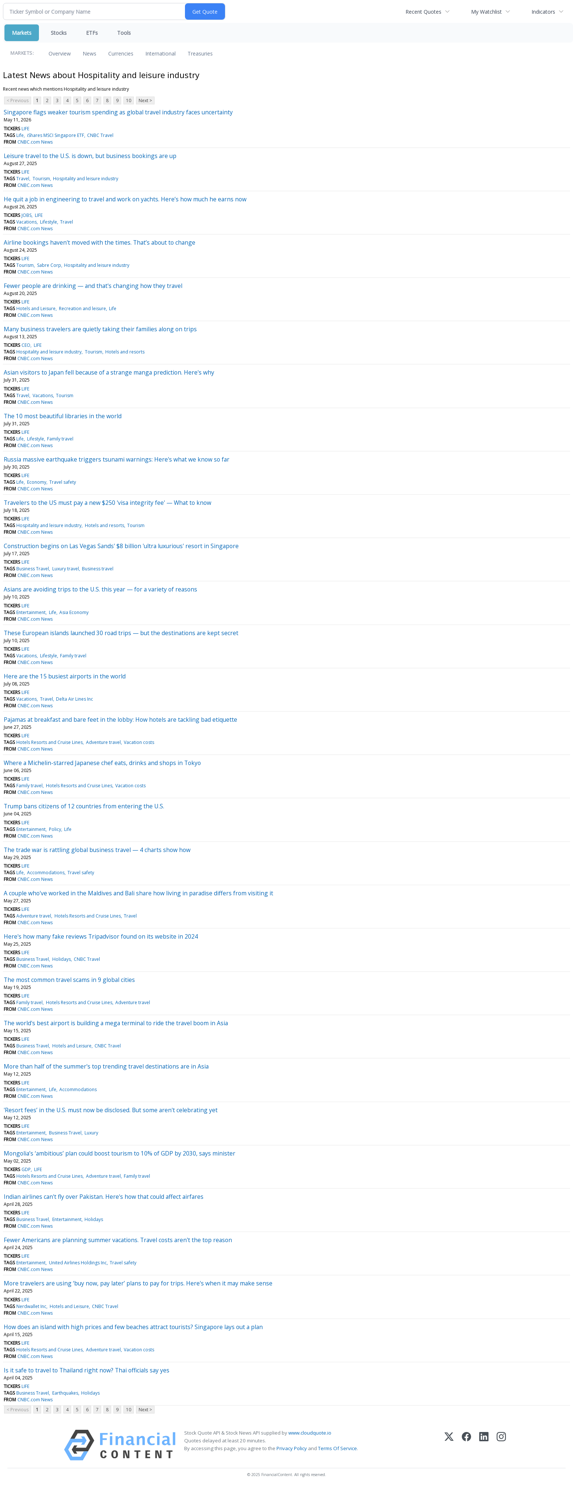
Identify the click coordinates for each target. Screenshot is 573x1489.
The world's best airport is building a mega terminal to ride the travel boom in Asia (116, 1023)
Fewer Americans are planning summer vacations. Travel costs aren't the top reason (118, 1240)
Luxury (91, 1133)
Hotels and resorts (125, 352)
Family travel (60, 439)
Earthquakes (65, 1393)
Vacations (26, 222)
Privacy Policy (291, 1448)
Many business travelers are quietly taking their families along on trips (100, 329)
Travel (22, 178)
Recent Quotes (423, 11)
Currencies (120, 53)
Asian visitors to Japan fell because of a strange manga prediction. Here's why (109, 372)
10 (128, 100)
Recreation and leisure (82, 308)
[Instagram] (501, 1445)
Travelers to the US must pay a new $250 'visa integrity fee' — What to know (107, 503)
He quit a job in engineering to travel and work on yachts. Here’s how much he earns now (125, 199)
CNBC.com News (35, 142)
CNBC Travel (100, 135)
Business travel (97, 569)
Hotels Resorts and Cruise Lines (49, 742)
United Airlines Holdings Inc (78, 1263)
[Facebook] (466, 1445)
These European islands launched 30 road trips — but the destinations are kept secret (121, 633)
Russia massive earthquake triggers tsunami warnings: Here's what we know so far (116, 459)
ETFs (92, 32)
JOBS (26, 215)
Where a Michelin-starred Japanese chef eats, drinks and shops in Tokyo (102, 763)
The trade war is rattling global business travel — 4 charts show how (97, 850)
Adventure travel (103, 742)
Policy (55, 829)
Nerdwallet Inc (31, 1306)
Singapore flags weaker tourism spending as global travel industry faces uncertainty (118, 112)
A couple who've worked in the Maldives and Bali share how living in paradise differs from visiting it (138, 893)
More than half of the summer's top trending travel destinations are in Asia (106, 1066)
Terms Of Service (337, 1448)
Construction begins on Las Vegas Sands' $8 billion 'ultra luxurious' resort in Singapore (121, 546)
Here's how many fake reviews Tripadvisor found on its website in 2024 (101, 936)
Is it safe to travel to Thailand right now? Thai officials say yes (86, 1370)
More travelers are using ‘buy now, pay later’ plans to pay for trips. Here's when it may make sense (138, 1283)
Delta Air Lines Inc (74, 699)
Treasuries (200, 53)
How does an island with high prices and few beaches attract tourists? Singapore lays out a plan (133, 1327)
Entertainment (31, 612)
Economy (36, 482)
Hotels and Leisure (36, 308)
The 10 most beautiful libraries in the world (63, 416)
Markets (22, 32)
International (160, 53)
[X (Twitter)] (449, 1445)
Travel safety (62, 482)
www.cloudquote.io (309, 1432)
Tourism (41, 178)
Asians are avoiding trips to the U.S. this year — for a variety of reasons (100, 589)
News (89, 53)
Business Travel (32, 569)
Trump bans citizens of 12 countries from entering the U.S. (84, 806)
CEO (25, 345)
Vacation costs (139, 742)
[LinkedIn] (483, 1445)
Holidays (61, 959)
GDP (26, 1169)
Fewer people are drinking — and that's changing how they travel (93, 286)
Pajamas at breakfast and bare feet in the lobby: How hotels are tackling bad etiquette (120, 719)
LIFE (25, 128)
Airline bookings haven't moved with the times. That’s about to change (99, 242)
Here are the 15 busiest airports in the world (65, 676)
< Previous (18, 100)
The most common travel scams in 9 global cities (69, 980)
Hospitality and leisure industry (85, 178)
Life (20, 135)
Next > (145, 100)
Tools (124, 32)
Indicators (543, 11)
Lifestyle (48, 222)
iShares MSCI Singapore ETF (55, 135)
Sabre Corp (49, 265)
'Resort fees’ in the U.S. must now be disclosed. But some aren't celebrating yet (111, 1110)
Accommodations (45, 872)
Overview (60, 53)
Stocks (59, 32)
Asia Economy (74, 612)
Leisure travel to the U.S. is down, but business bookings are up (90, 156)
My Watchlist (486, 11)
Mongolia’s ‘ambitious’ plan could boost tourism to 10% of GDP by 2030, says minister (119, 1153)
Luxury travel (65, 569)
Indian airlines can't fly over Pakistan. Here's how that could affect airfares (103, 1197)
